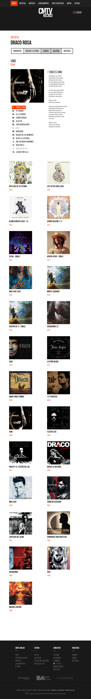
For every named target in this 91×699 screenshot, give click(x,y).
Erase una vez (39, 663)
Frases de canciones (41, 661)
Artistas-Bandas (21, 658)
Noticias (32, 3)
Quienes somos (58, 666)
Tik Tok (57, 663)
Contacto (56, 669)
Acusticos (37, 658)
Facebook (56, 661)
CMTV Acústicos (58, 3)
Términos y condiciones (58, 690)
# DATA (36, 655)
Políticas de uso (70, 690)
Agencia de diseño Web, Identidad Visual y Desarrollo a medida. (45, 694)
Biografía (17, 50)
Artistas (22, 3)
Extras (77, 3)
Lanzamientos (43, 3)
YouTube (56, 655)
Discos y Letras (32, 50)
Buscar (77, 12)
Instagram (57, 658)
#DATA (69, 3)
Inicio (14, 3)
